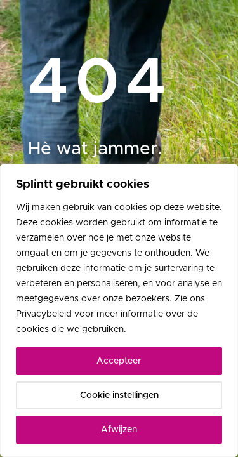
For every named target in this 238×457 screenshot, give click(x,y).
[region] (119, 310)
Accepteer (119, 361)
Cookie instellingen (119, 395)
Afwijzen (119, 429)
